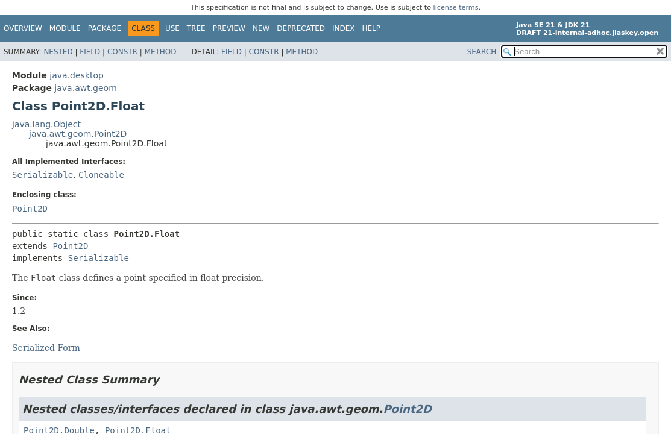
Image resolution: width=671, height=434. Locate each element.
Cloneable (101, 175)
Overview (23, 28)
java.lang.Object (46, 124)
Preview (229, 28)
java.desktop (76, 75)
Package (104, 28)
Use (172, 28)
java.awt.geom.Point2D (78, 134)
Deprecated (301, 28)
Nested (57, 52)
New (261, 28)
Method (161, 52)
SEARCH (482, 52)
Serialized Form (46, 348)
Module (65, 28)
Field (90, 52)
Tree (196, 28)
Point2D (30, 208)
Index (343, 28)
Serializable (42, 175)
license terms (456, 7)
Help (371, 28)
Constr (122, 52)
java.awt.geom (85, 88)
